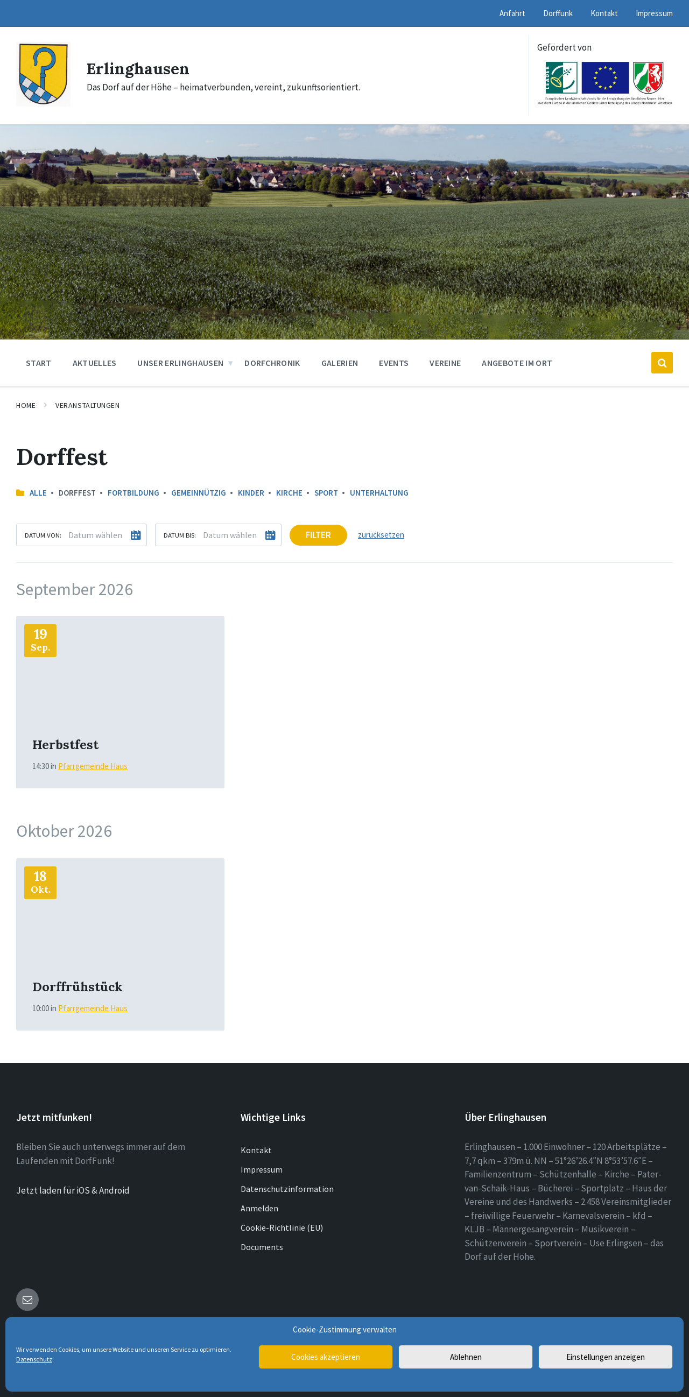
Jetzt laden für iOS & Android (73, 1190)
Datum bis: (180, 535)
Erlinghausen (139, 68)
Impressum (262, 1169)
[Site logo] (43, 103)
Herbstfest (65, 744)
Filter (318, 535)
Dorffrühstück (77, 986)
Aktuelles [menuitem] (95, 362)
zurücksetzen (381, 535)
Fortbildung (133, 493)
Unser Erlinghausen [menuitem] (180, 362)
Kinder (251, 493)
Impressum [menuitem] (654, 13)
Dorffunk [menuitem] (558, 13)
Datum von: (43, 535)
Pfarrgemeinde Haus (93, 766)
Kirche (289, 493)
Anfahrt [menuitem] (512, 13)
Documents (262, 1246)
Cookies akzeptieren (325, 1357)
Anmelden (259, 1208)
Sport (326, 493)
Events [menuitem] (394, 362)
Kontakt (256, 1150)
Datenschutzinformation (287, 1188)
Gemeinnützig (198, 493)
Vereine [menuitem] (445, 362)
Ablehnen (466, 1357)
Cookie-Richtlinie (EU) (282, 1227)
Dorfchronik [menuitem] (272, 362)
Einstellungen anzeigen (605, 1357)
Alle (38, 493)
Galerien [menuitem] (339, 362)
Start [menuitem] (39, 362)
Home (26, 405)
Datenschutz (34, 1359)
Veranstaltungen (87, 405)
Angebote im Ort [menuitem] (517, 362)
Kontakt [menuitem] (604, 13)
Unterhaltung (379, 493)
